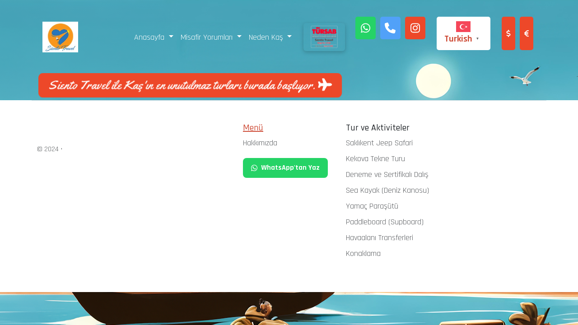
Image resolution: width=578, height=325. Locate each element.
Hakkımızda (260, 143)
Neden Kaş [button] (267, 37)
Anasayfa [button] (150, 37)
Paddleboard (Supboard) (385, 222)
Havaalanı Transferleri (379, 237)
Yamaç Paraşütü (372, 206)
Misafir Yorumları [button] (208, 37)
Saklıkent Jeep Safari (379, 143)
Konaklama (363, 253)
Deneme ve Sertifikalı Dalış (387, 174)
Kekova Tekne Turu (375, 158)
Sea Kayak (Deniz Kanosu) (387, 190)
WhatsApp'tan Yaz (285, 167)
